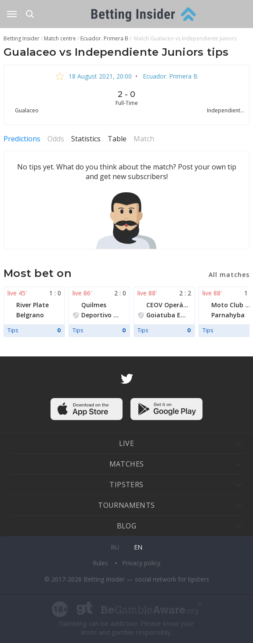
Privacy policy (141, 563)
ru (115, 547)
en (138, 547)
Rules (101, 563)
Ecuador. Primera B (169, 76)
